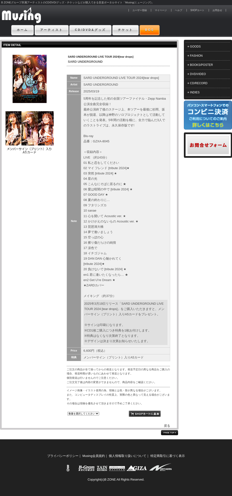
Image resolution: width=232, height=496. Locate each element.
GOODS (195, 46)
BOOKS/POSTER (201, 65)
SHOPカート (197, 10)
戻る (167, 425)
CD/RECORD (198, 83)
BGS (149, 30)
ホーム (22, 30)
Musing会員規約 (94, 456)
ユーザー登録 (139, 10)
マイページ (161, 10)
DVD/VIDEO (198, 74)
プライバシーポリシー (62, 456)
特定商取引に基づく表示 (167, 456)
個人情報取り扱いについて (127, 456)
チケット (125, 30)
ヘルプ (178, 10)
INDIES (195, 92)
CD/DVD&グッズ (90, 30)
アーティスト (51, 30)
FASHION (196, 55)
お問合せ (217, 10)
